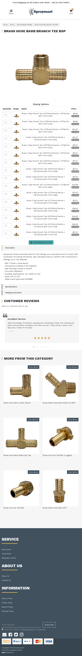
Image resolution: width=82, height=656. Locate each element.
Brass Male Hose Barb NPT (55, 508)
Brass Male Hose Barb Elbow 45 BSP (59, 403)
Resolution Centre (9, 558)
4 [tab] (44, 347)
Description (10, 248)
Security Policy (7, 611)
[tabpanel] (42, 328)
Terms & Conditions (27, 629)
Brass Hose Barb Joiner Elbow (17, 403)
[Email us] (4, 634)
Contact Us (6, 580)
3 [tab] (41, 347)
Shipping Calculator (13, 293)
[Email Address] (21, 624)
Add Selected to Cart (41, 242)
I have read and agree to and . (24, 629)
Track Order (6, 554)
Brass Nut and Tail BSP (14, 508)
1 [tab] (34, 347)
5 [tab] (48, 347)
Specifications (11, 287)
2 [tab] (37, 347)
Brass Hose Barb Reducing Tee (17, 455)
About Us (5, 576)
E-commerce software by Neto (12, 650)
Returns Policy (7, 607)
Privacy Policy (7, 603)
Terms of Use (7, 598)
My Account (6, 549)
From (33, 367)
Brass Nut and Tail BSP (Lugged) (57, 455)
